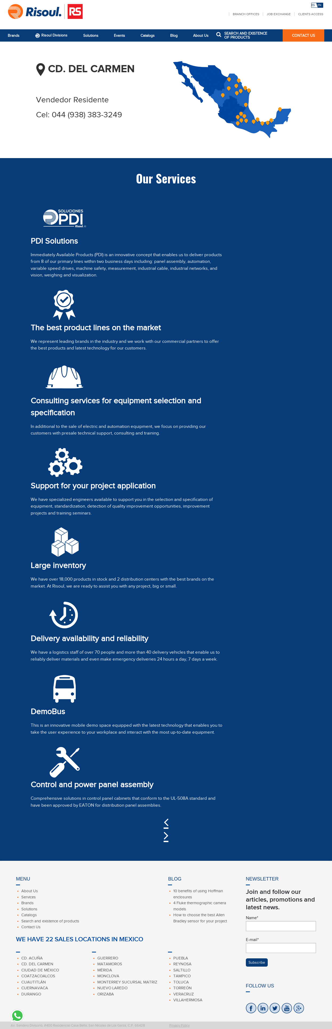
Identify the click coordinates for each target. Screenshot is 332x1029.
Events (119, 36)
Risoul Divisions (51, 35)
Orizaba (105, 994)
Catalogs (148, 36)
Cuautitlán (33, 982)
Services (28, 897)
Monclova (108, 976)
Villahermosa (187, 1000)
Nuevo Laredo (112, 988)
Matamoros (109, 964)
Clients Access (310, 14)
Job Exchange (279, 14)
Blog (174, 36)
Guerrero (107, 958)
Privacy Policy (179, 1025)
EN (319, 5)
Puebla (180, 958)
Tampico (182, 976)
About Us (201, 36)
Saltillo (181, 970)
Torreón (182, 988)
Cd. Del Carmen (37, 964)
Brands (13, 36)
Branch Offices (246, 14)
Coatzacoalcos (38, 976)
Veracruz (183, 994)
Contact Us (31, 927)
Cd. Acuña (32, 958)
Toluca (181, 982)
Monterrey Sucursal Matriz (127, 982)
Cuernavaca (34, 988)
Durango (31, 994)
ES (313, 5)
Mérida (104, 970)
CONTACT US (303, 36)
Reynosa (182, 964)
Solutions (90, 36)
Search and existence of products (50, 921)
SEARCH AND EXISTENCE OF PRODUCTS (245, 35)
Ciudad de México (40, 970)
